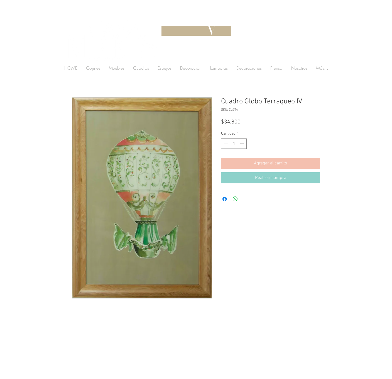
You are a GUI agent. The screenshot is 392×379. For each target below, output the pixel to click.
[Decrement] (225, 144)
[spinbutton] (234, 144)
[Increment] (242, 144)
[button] (286, 54)
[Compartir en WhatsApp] (235, 199)
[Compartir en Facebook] (224, 199)
